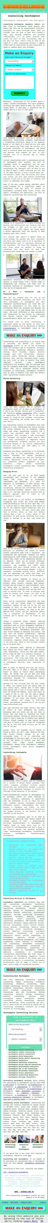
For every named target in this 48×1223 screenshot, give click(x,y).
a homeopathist (21, 1087)
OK (42, 1221)
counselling (30, 1002)
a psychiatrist (21, 1095)
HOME (19, 12)
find (10, 980)
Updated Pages (26, 1202)
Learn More (31, 1221)
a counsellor (18, 223)
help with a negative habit (14, 1099)
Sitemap (5, 1202)
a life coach (8, 1085)
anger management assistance (28, 1091)
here (22, 1009)
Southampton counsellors (13, 902)
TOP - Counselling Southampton (15, 1172)
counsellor (16, 148)
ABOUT (29, 12)
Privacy (43, 1202)
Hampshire (33, 956)
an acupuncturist (35, 1085)
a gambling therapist (28, 1093)
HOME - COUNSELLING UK (24, 1192)
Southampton (8, 346)
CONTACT (35, 12)
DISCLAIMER (42, 12)
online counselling (24, 413)
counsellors (17, 306)
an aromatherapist (34, 1089)
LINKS (24, 12)
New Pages (14, 1202)
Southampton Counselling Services (20, 1013)
